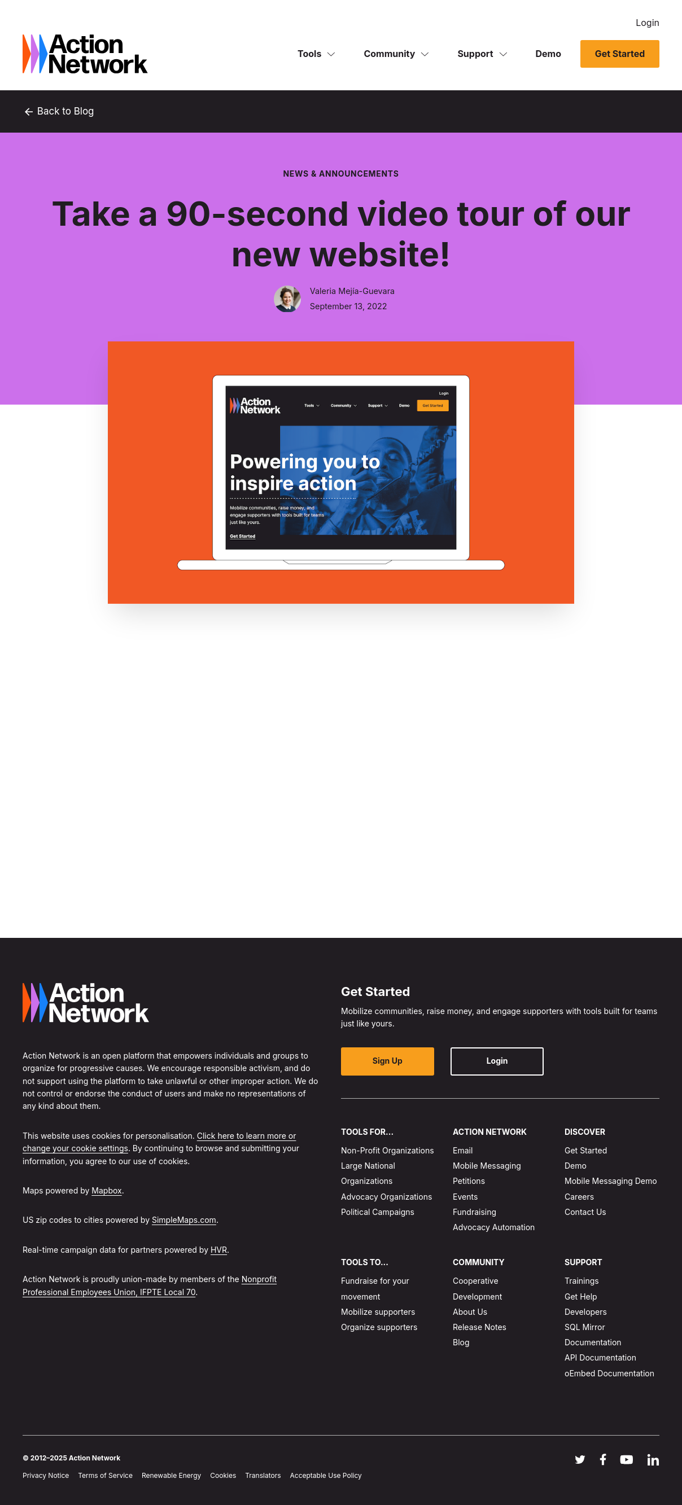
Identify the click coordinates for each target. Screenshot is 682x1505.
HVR (219, 1249)
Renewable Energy (171, 1475)
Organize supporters (379, 1327)
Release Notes (479, 1327)
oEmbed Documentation (609, 1372)
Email (463, 1150)
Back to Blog (58, 111)
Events (465, 1196)
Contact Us (585, 1211)
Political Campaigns (377, 1211)
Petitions (469, 1181)
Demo (549, 53)
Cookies (223, 1475)
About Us (470, 1312)
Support (475, 53)
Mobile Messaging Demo (611, 1181)
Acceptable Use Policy (326, 1475)
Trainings (582, 1280)
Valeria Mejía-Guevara (352, 291)
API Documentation (600, 1357)
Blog (461, 1342)
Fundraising (474, 1211)
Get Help (581, 1296)
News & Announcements (341, 173)
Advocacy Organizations (386, 1196)
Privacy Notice (46, 1475)
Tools (309, 53)
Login (647, 22)
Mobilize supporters (378, 1312)
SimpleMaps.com (184, 1220)
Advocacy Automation (494, 1227)
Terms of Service (105, 1475)
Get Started (619, 53)
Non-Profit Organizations (387, 1150)
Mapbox (106, 1190)
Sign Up (386, 1060)
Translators (263, 1475)
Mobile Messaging (487, 1165)
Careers (579, 1196)
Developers (586, 1312)
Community (389, 53)
